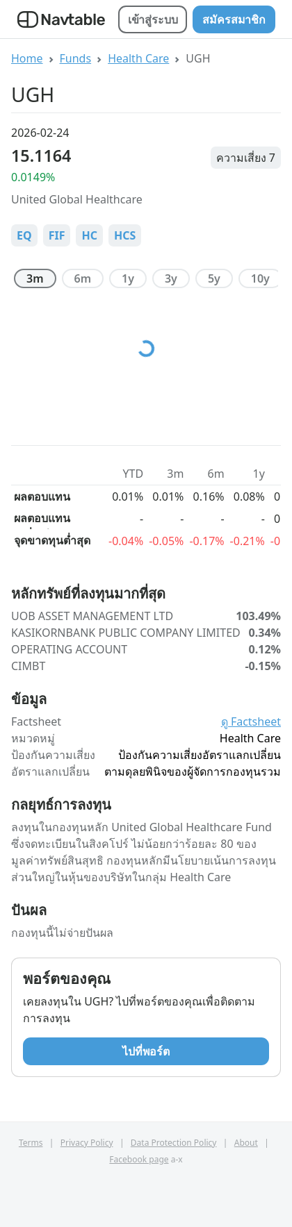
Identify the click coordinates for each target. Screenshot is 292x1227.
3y (171, 278)
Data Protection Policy (174, 1143)
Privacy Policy (86, 1143)
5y (214, 278)
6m (83, 278)
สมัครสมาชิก (234, 19)
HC (89, 235)
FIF (57, 235)
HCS (125, 235)
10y (260, 278)
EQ (24, 235)
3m (35, 278)
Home (27, 58)
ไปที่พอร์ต (146, 1051)
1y (128, 278)
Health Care (138, 58)
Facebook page (138, 1159)
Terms (31, 1143)
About (246, 1143)
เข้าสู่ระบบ (153, 19)
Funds (76, 58)
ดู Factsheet (251, 721)
